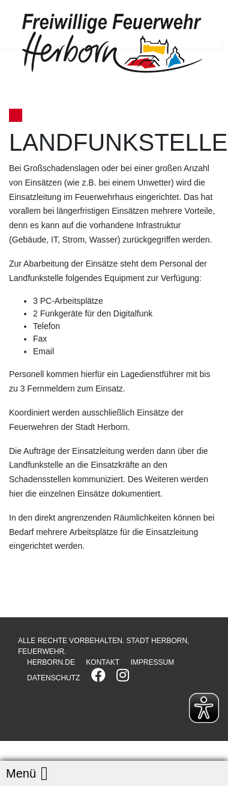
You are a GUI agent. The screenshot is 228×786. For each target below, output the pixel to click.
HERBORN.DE (51, 662)
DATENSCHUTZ (53, 678)
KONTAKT (102, 662)
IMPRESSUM (152, 662)
